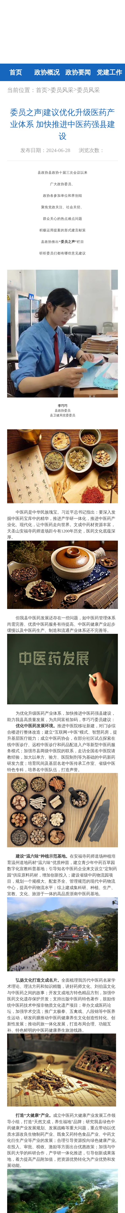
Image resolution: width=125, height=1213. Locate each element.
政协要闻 (78, 72)
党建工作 (109, 72)
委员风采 (62, 90)
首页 (15, 72)
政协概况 (47, 72)
